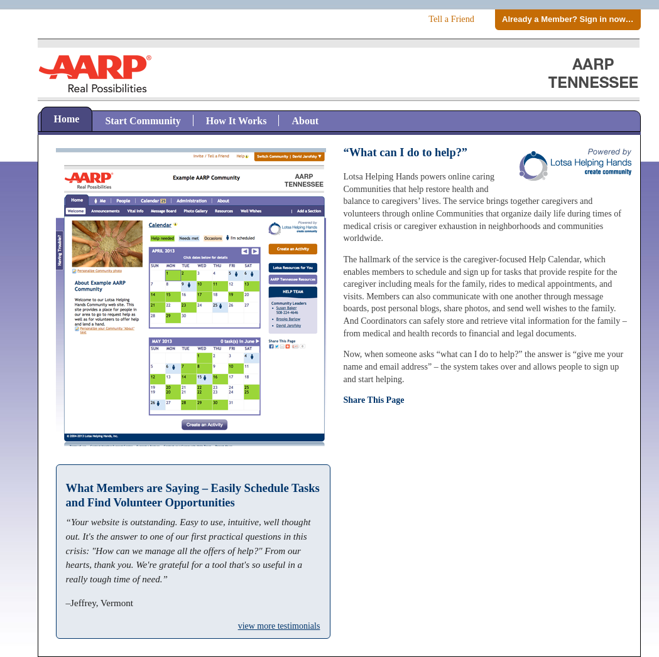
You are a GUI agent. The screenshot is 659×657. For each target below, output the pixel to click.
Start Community (142, 120)
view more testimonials (279, 626)
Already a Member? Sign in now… (567, 19)
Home (67, 119)
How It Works (236, 120)
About (305, 120)
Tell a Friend (451, 19)
